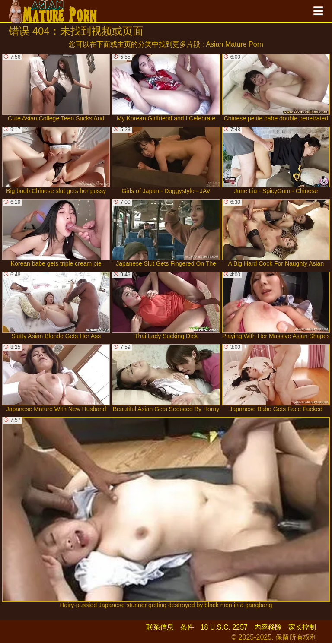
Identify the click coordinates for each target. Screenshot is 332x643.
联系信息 (160, 627)
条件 (187, 627)
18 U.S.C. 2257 (224, 627)
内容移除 (268, 627)
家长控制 (302, 627)
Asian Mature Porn (234, 44)
